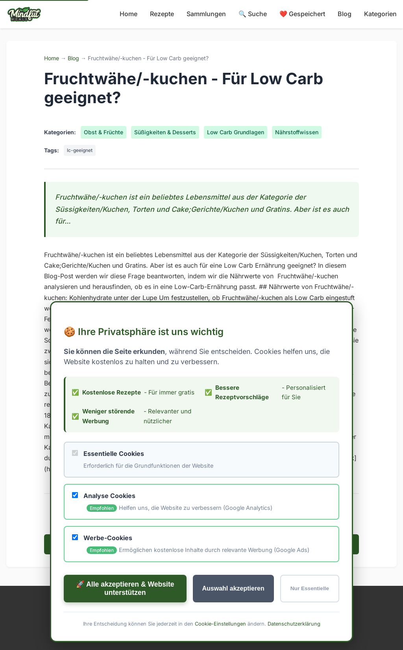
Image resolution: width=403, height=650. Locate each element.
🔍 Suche (252, 14)
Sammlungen (206, 14)
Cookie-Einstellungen (220, 623)
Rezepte (162, 14)
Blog (344, 14)
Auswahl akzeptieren (233, 588)
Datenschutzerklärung (294, 623)
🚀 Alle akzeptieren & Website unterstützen (125, 588)
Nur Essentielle (309, 588)
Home (128, 14)
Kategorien (380, 14)
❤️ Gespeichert (302, 14)
